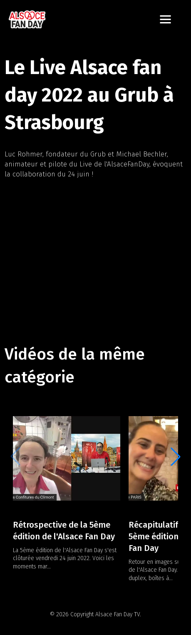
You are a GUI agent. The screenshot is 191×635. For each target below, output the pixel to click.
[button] (175, 456)
